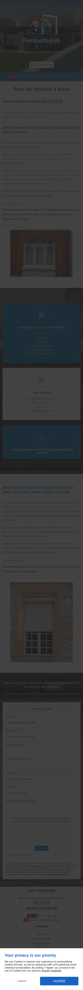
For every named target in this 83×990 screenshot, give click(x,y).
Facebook (55, 970)
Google (46, 970)
